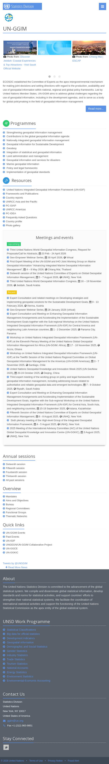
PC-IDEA (11, 213)
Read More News (17, 567)
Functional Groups (16, 512)
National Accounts (17, 667)
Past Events (12, 536)
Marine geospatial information (22, 164)
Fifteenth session (15, 468)
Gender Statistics (17, 650)
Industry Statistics (17, 655)
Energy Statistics (17, 672)
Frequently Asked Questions (21, 217)
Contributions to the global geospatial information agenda (37, 136)
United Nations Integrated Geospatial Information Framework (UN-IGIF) (45, 189)
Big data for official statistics (23, 633)
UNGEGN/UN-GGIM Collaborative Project (29, 544)
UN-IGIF (10, 540)
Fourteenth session (16, 472)
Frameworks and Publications (22, 193)
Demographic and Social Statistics (27, 646)
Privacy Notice (55, 760)
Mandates (11, 496)
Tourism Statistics (17, 663)
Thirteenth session (16, 476)
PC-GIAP (11, 205)
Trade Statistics (16, 659)
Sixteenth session (15, 464)
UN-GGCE (12, 548)
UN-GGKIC (12, 552)
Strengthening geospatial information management (34, 132)
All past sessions (15, 480)
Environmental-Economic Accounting (28, 680)
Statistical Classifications (21, 629)
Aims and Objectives (17, 500)
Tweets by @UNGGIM (15, 563)
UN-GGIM (15, 28)
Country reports (14, 197)
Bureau (10, 504)
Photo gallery (13, 225)
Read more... (96, 108)
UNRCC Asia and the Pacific (21, 201)
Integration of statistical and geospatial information (34, 152)
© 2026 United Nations (12, 760)
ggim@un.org (13, 720)
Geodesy (11, 148)
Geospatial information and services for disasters (33, 160)
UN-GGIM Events (15, 532)
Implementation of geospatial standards (28, 172)
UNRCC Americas (16, 209)
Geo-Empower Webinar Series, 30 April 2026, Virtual (41, 257)
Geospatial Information (20, 642)
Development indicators (21, 638)
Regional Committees (18, 508)
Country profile (14, 221)
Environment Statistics (20, 676)
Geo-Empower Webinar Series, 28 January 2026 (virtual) (42, 309)
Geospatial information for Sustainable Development (35, 144)
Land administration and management (27, 156)
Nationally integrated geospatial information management (37, 140)
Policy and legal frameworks (21, 168)
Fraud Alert (73, 760)
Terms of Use (36, 760)
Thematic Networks (16, 516)
